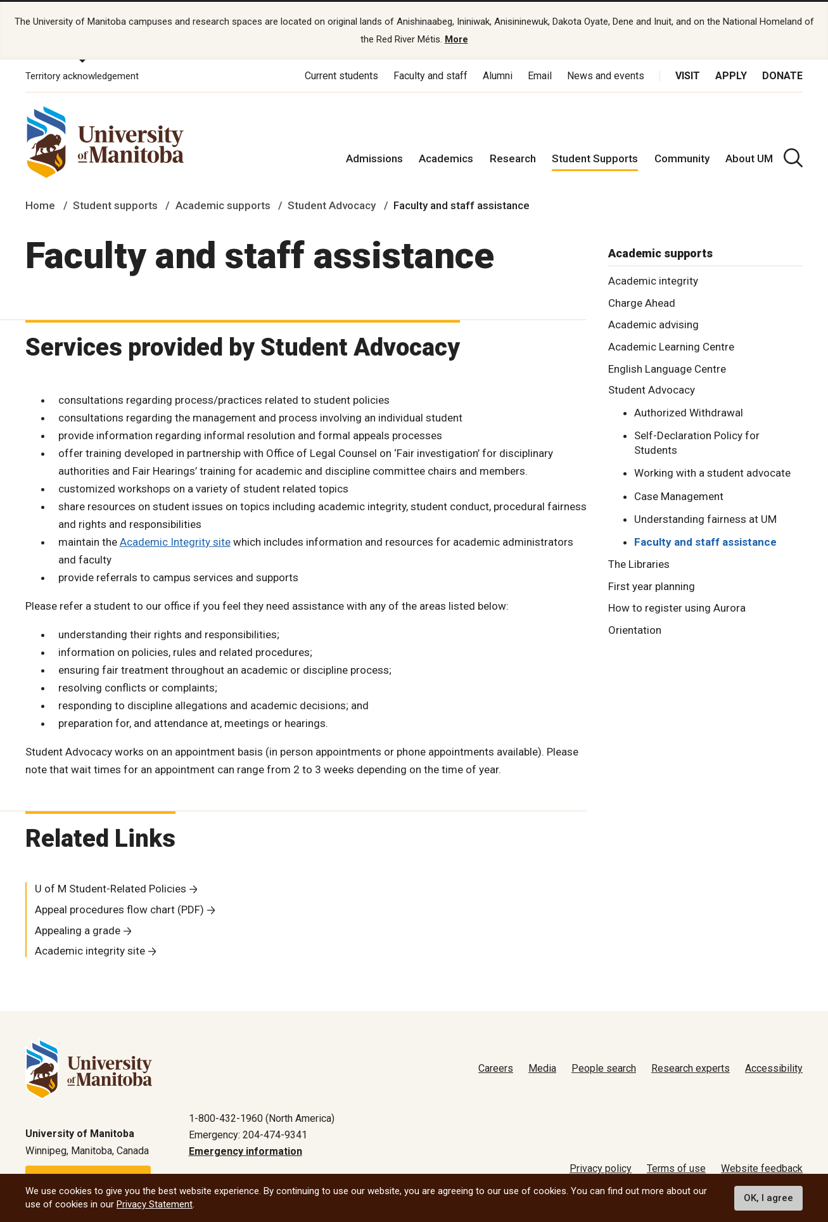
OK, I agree (768, 1198)
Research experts (690, 1067)
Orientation (634, 628)
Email (540, 74)
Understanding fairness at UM (705, 517)
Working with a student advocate (712, 471)
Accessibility (774, 1067)
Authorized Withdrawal (688, 411)
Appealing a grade (77, 928)
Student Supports (595, 157)
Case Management (678, 494)
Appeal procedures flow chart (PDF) (119, 908)
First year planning (651, 584)
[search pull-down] (793, 156)
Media (542, 1067)
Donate (782, 74)
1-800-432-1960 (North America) (261, 1117)
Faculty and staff (430, 74)
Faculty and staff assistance (705, 540)
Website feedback (762, 1167)
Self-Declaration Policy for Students (697, 441)
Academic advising (653, 323)
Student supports (115, 204)
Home (40, 204)
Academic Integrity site (175, 540)
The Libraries (639, 562)
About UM (749, 157)
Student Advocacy (332, 204)
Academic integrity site (90, 949)
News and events (605, 74)
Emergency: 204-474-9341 (248, 1134)
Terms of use (676, 1167)
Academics (446, 157)
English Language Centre (667, 367)
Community (682, 157)
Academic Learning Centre (671, 345)
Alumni (498, 74)
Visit (687, 74)
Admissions (374, 157)
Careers (495, 1067)
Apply (731, 74)
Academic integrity (653, 279)
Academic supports (223, 204)
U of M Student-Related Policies (110, 887)
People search (603, 1067)
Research (513, 157)
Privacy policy (601, 1167)
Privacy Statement (155, 1204)
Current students (341, 74)
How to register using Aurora (677, 606)
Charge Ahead (641, 301)
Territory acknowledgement (82, 75)
